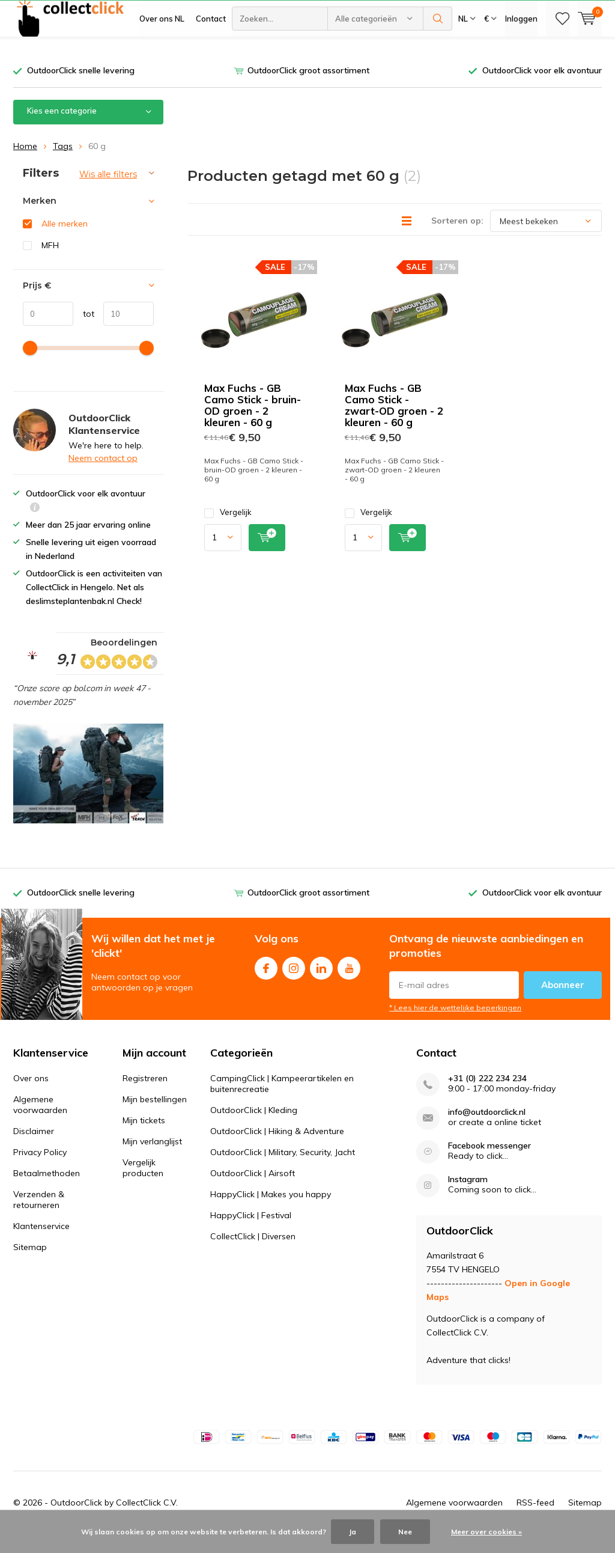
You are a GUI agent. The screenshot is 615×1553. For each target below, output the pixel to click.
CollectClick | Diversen (252, 1254)
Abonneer (562, 1002)
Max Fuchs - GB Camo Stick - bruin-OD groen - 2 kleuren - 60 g (252, 423)
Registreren (145, 1096)
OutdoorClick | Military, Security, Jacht (282, 1170)
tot (83, 331)
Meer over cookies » (486, 1531)
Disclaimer (33, 1149)
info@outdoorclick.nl (487, 1130)
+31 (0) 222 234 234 (487, 1096)
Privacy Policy (40, 1170)
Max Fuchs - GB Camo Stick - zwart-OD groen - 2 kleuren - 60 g (394, 423)
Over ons (31, 1096)
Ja (352, 1531)
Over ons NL (161, 54)
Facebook (266, 983)
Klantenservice (41, 1244)
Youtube (349, 983)
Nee (405, 1531)
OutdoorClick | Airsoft (252, 1191)
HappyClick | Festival (250, 1233)
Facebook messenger (489, 1164)
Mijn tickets (144, 1138)
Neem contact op (103, 476)
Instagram (293, 983)
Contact (211, 54)
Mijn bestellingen (155, 1117)
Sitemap (30, 1265)
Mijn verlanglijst (152, 1159)
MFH (50, 262)
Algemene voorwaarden (40, 1122)
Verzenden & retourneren (38, 1217)
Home (25, 163)
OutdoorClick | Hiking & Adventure (277, 1149)
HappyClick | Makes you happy (270, 1212)
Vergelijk (228, 530)
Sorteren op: (457, 238)
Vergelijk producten (143, 1186)
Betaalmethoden (46, 1191)
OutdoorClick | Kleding (253, 1128)
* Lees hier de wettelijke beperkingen (455, 1025)
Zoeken (437, 54)
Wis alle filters (108, 191)
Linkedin (321, 983)
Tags (63, 163)
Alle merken (64, 241)
